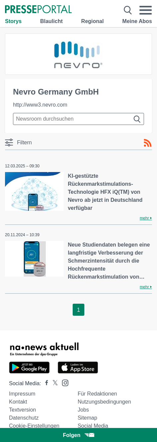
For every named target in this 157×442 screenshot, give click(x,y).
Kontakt (18, 402)
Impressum (22, 394)
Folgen (78, 435)
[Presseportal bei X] (53, 383)
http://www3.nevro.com (40, 105)
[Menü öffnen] (145, 10)
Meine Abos (137, 21)
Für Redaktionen (97, 394)
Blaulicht (51, 21)
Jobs (83, 410)
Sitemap (87, 418)
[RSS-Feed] (147, 143)
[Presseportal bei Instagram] (63, 382)
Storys (13, 21)
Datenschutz (24, 418)
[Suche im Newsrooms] (78, 119)
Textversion (22, 410)
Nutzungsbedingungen (104, 402)
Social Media (93, 426)
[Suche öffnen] (127, 10)
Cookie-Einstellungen (34, 426)
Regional (92, 21)
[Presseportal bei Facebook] (44, 383)
